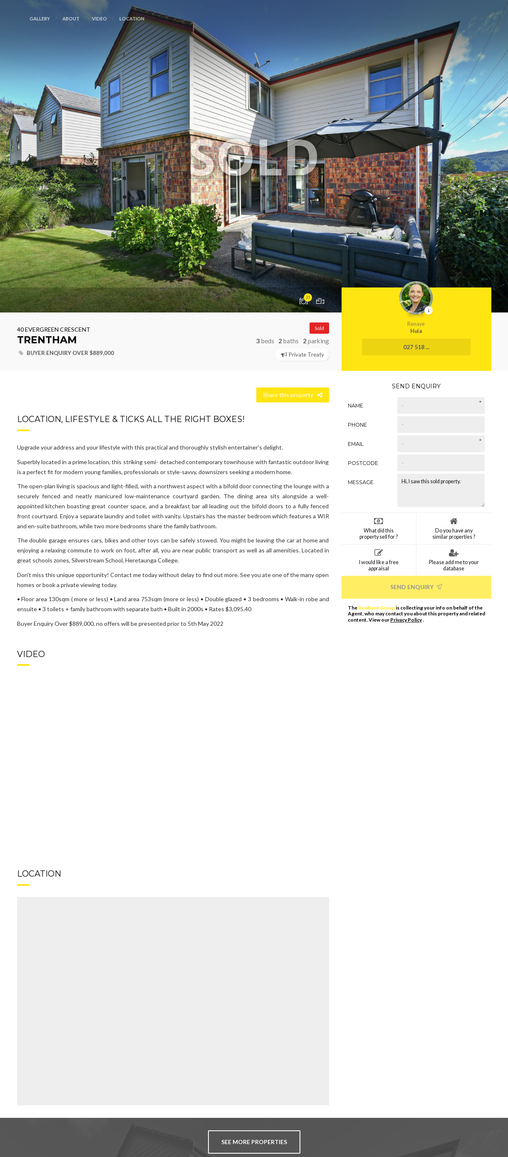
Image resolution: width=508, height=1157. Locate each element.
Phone (357, 425)
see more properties (254, 1141)
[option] (254, 156)
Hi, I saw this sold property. (441, 490)
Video (99, 18)
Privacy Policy (406, 620)
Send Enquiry (416, 586)
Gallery (40, 18)
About (70, 18)
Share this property (292, 394)
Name (355, 405)
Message (361, 482)
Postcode (363, 463)
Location (131, 18)
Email (356, 444)
